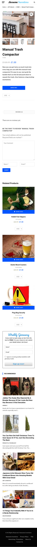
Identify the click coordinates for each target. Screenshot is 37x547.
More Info (14, 88)
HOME (18, 7)
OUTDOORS (18, 219)
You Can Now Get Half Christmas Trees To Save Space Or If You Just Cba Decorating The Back (18, 438)
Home (4, 7)
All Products (11, 7)
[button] (31, 14)
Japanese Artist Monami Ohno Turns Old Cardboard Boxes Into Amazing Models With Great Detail (18, 475)
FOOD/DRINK (18, 267)
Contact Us (19, 542)
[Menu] (3, 2)
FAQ (32, 537)
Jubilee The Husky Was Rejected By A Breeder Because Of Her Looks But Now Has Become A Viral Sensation (17, 400)
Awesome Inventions (12, 537)
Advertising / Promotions (15, 539)
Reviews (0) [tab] (19, 112)
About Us (28, 539)
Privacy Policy (24, 537)
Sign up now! (18, 364)
